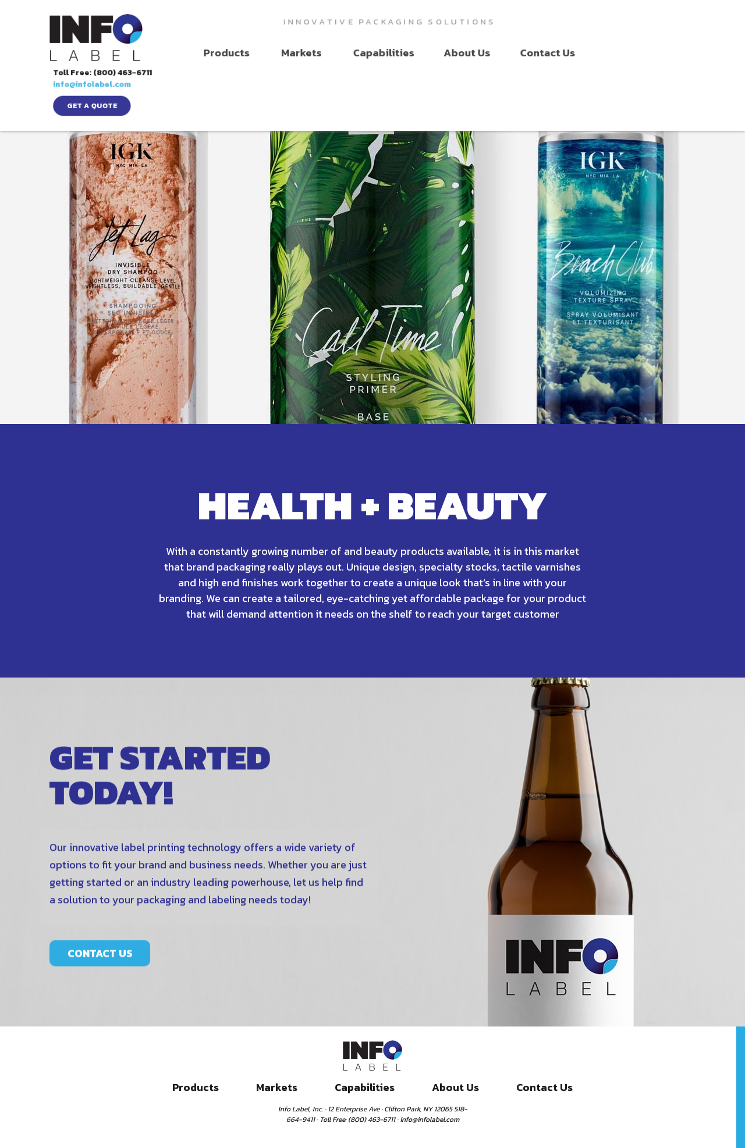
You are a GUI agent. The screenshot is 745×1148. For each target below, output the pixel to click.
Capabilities (365, 52)
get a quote (643, 54)
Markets (287, 52)
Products (217, 52)
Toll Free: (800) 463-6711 (653, 20)
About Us (445, 52)
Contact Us (523, 52)
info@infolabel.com (642, 32)
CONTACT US (100, 993)
